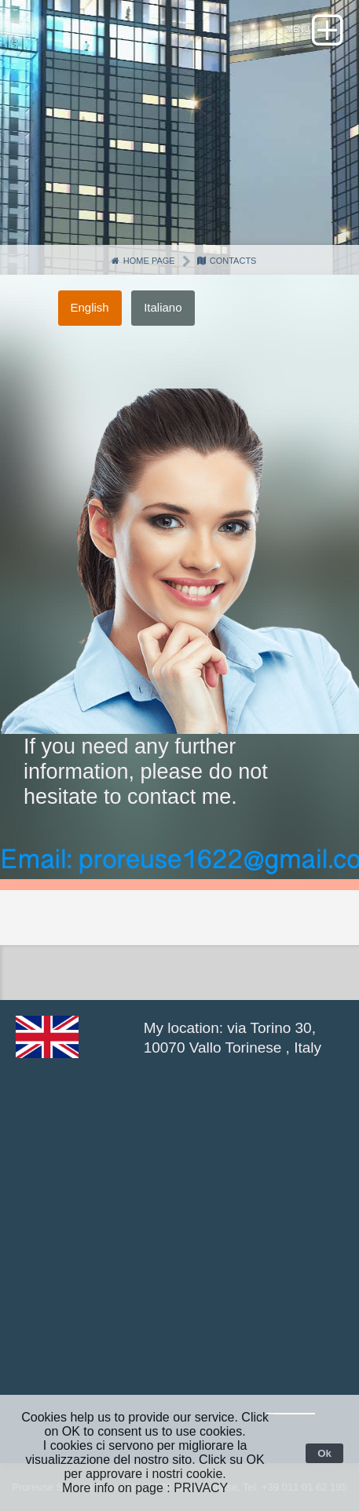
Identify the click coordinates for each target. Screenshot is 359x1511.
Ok (324, 1453)
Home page (142, 260)
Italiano (162, 307)
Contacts (226, 260)
